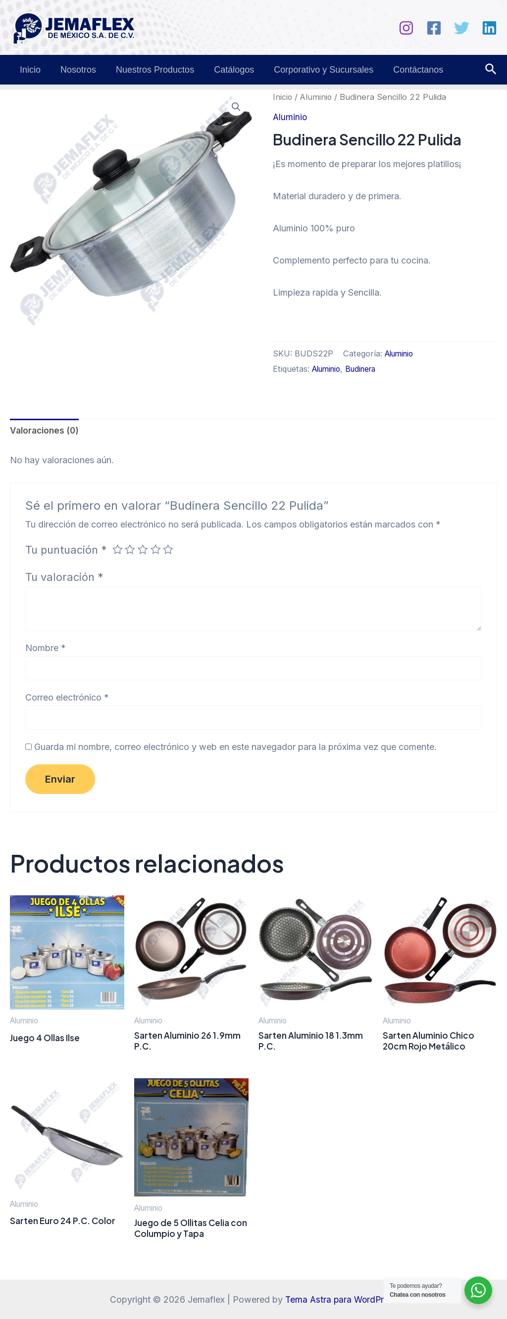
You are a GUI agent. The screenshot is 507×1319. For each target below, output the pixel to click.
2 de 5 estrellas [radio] (130, 549)
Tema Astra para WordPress (341, 1299)
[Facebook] (434, 28)
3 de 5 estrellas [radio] (144, 549)
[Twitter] (461, 28)
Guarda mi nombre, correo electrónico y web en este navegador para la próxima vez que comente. (235, 749)
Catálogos (227, 70)
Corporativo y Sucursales (314, 70)
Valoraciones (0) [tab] (46, 431)
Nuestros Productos (150, 70)
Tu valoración (64, 577)
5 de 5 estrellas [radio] (170, 549)
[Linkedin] (489, 28)
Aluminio (317, 97)
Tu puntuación (66, 550)
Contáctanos (407, 70)
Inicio (29, 70)
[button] (236, 107)
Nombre (45, 648)
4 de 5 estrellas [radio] (157, 549)
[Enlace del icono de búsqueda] (491, 69)
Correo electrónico (67, 698)
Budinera (366, 369)
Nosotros (75, 70)
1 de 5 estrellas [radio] (117, 549)
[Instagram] (406, 28)
